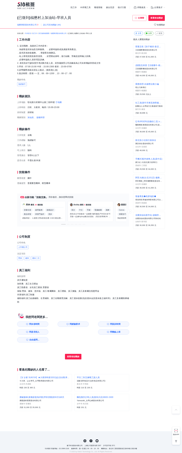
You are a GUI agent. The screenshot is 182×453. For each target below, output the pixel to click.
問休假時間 (32, 324)
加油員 (31, 117)
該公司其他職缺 (52, 25)
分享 (138, 33)
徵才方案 (122, 8)
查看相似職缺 (156, 18)
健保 (27, 258)
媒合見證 (110, 8)
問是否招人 (118, 324)
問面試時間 (89, 324)
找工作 (74, 8)
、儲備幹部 (39, 117)
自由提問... (61, 332)
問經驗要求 (60, 324)
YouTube (97, 433)
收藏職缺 (161, 25)
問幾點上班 (32, 332)
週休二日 (36, 258)
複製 (159, 33)
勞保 (20, 258)
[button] (63, 224)
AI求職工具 (85, 8)
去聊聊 (141, 18)
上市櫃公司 (22, 247)
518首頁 (28, 33)
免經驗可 (22, 84)
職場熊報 (98, 8)
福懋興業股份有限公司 (58, 33)
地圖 (60, 102)
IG (84, 433)
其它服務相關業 (43, 33)
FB (91, 433)
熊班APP (176, 434)
